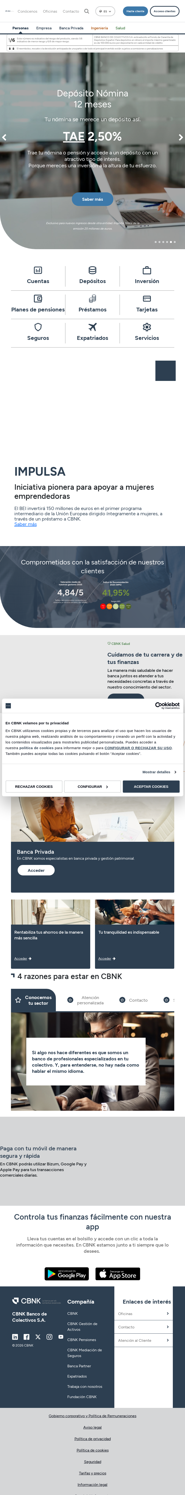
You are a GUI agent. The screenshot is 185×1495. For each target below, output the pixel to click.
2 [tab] (159, 242)
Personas (20, 28)
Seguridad (92, 1461)
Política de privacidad (92, 1438)
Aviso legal (92, 1427)
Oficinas (50, 11)
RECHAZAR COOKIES (34, 786)
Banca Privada (71, 28)
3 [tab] (163, 242)
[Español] (105, 11)
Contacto (71, 11)
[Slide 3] (133, 1000)
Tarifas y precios (92, 1473)
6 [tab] (175, 242)
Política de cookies (93, 1450)
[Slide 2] (85, 1000)
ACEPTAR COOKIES (151, 786)
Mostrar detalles (156, 772)
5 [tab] (171, 242)
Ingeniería (99, 28)
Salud (120, 28)
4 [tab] (167, 242)
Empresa (44, 28)
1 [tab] (156, 242)
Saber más (25, 524)
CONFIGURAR (93, 786)
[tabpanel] (92, 141)
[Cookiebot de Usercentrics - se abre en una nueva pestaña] (159, 705)
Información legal (92, 1484)
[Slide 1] (33, 1000)
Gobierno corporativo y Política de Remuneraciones (92, 1415)
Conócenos (27, 11)
